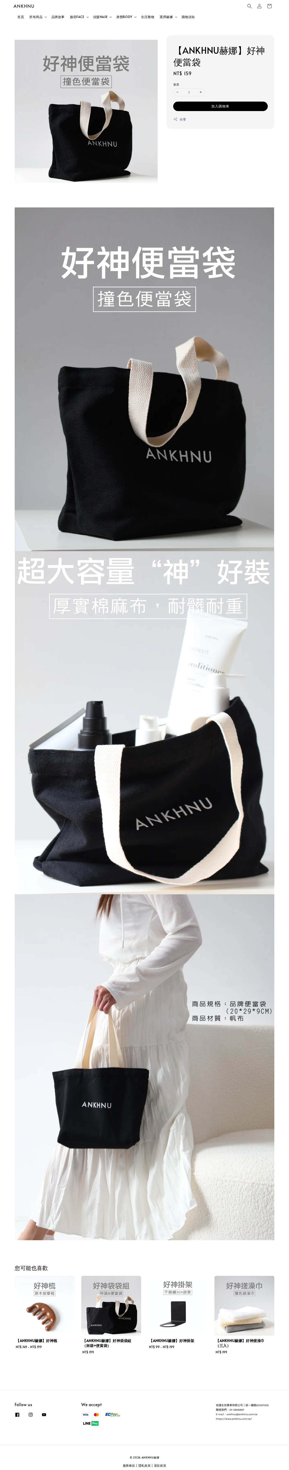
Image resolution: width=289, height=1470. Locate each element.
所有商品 (35, 17)
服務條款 (129, 1465)
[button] (249, 6)
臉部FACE (77, 17)
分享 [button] (179, 119)
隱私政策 (144, 1465)
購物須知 (188, 17)
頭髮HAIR (100, 17)
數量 (176, 84)
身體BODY (124, 17)
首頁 (20, 17)
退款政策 (160, 1465)
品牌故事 (58, 17)
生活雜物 (147, 17)
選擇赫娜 (166, 17)
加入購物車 (220, 106)
